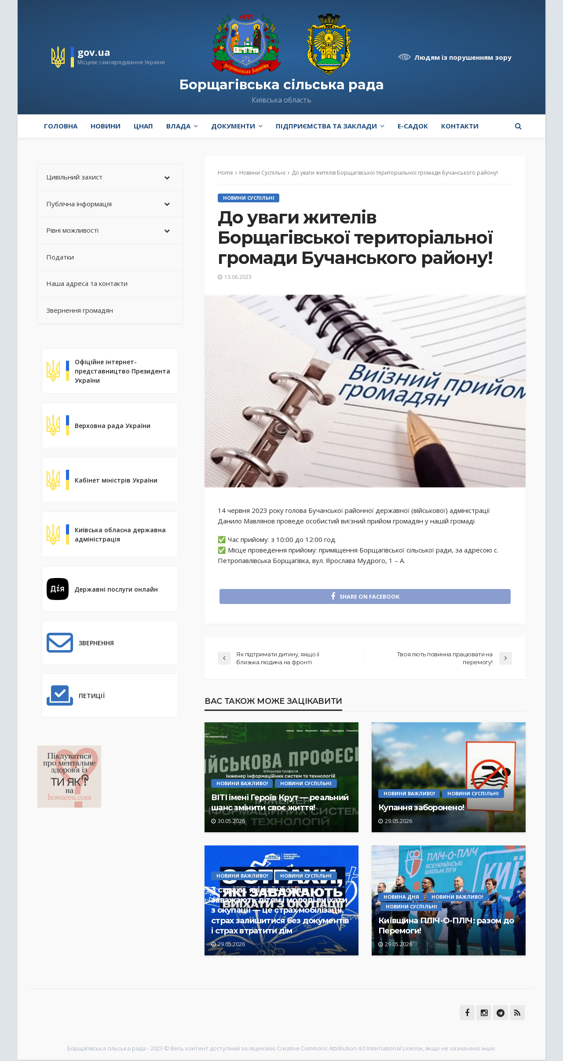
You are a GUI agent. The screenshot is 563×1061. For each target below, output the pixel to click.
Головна (60, 125)
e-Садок (413, 125)
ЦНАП (143, 125)
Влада (178, 125)
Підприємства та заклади (326, 125)
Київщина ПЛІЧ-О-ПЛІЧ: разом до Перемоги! (446, 927)
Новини (106, 125)
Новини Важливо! (242, 784)
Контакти (460, 125)
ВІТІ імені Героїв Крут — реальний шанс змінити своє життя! (279, 804)
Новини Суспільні (248, 197)
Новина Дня (401, 898)
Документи (233, 125)
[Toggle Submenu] (167, 177)
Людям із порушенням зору (463, 57)
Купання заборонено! (421, 809)
